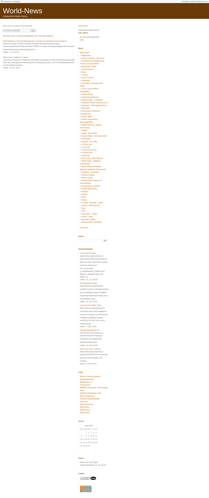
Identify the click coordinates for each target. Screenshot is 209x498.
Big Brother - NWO (88, 67)
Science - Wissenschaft (90, 205)
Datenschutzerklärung (89, 97)
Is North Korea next (88, 150)
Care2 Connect (87, 78)
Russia (84, 200)
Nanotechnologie (87, 175)
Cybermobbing (87, 94)
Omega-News (85, 385)
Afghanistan (86, 55)
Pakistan (84, 192)
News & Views (86, 178)
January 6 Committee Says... (91, 305)
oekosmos (84, 402)
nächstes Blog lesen (197, 1)
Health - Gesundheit (89, 133)
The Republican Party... (89, 283)
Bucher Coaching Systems (90, 376)
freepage (16, 1)
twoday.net (8, 1)
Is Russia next (86, 153)
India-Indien (86, 139)
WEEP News (85, 410)
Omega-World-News (89, 189)
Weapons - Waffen (88, 219)
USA (83, 211)
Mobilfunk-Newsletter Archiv (90, 393)
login (82, 40)
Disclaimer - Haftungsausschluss (94, 105)
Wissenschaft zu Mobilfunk (91, 222)
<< (207, 1)
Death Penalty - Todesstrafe (92, 100)
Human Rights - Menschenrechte (94, 136)
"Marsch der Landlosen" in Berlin (15, 57)
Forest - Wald (86, 117)
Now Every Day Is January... (91, 349)
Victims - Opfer (87, 217)
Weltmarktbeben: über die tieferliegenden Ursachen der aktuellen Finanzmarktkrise (35, 41)
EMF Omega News (87, 396)
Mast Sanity (84, 407)
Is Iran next (85, 147)
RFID (83, 197)
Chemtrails (85, 81)
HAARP (84, 130)
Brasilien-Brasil (87, 69)
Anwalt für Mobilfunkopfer (90, 399)
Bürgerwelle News (87, 379)
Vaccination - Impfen (89, 214)
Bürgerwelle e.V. (86, 382)
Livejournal (85, 156)
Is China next (86, 144)
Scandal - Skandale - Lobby (92, 203)
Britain (83, 72)
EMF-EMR (85, 108)
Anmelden (185, 1)
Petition (84, 194)
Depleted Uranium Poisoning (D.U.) (95, 103)
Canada (84, 75)
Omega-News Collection (90, 186)
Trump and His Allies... (88, 253)
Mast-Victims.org (86, 404)
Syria (83, 208)
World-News (22, 11)
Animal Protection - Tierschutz (93, 58)
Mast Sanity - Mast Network (92, 158)
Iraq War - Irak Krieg (89, 142)
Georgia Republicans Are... (90, 330)
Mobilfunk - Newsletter (90, 172)
